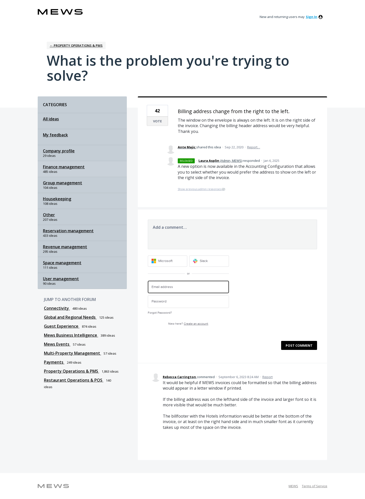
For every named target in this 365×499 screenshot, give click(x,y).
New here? (188, 324)
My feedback (55, 135)
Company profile (59, 151)
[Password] (188, 301)
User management (61, 278)
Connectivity (57, 308)
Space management (62, 262)
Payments (54, 362)
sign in (311, 16)
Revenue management (65, 247)
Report (267, 377)
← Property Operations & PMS (76, 45)
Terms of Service (314, 486)
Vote (157, 121)
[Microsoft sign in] (167, 261)
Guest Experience (61, 326)
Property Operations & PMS (71, 371)
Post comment (299, 345)
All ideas (51, 119)
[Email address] (188, 287)
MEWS (293, 486)
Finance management (64, 167)
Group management (62, 183)
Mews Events (57, 344)
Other (49, 215)
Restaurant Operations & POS (73, 380)
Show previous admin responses (201, 189)
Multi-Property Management (72, 353)
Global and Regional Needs (70, 317)
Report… (253, 147)
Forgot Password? (160, 313)
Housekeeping (57, 199)
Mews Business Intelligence (71, 335)
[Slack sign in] (209, 261)
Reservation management (68, 231)
